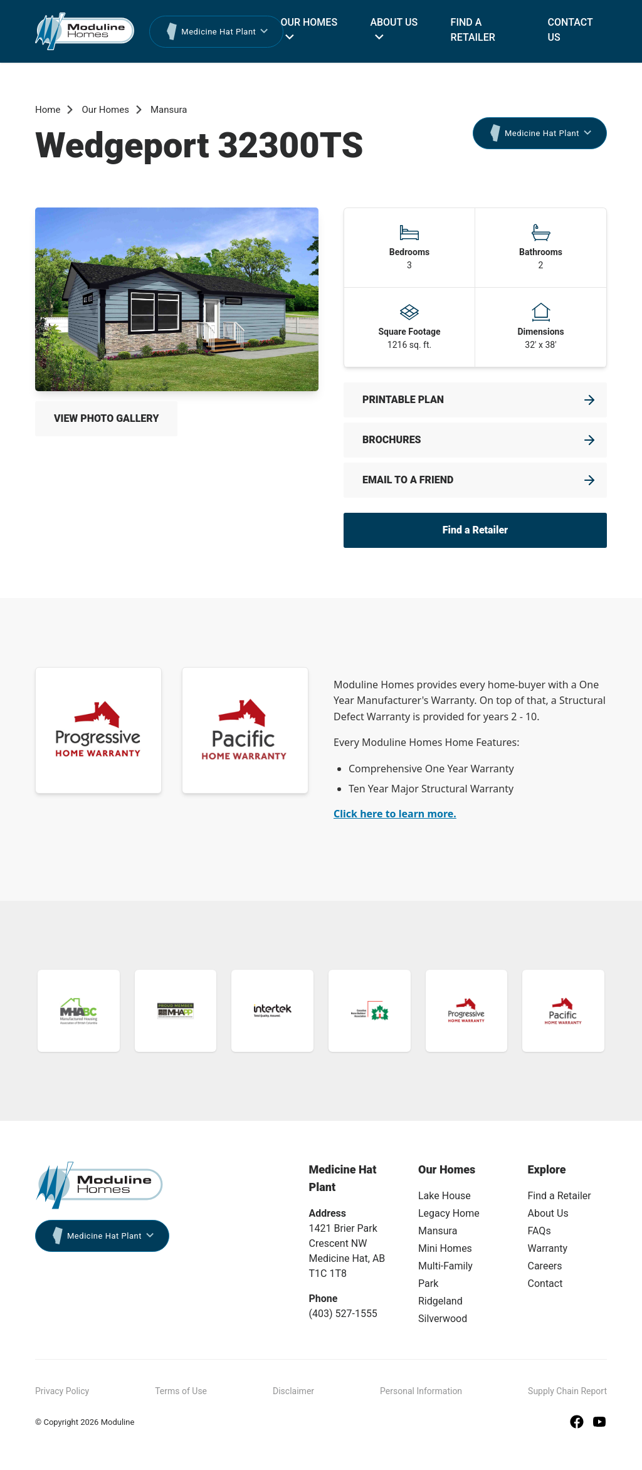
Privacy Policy (62, 1391)
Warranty (548, 1248)
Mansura (168, 109)
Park (428, 1283)
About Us (394, 22)
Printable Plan (403, 400)
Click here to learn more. (395, 814)
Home (47, 109)
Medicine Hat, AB (347, 1258)
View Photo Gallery (106, 418)
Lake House (444, 1196)
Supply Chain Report (567, 1391)
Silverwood (442, 1319)
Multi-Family (445, 1266)
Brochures (391, 440)
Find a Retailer (473, 29)
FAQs (539, 1231)
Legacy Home (449, 1213)
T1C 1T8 (328, 1273)
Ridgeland (440, 1301)
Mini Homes (445, 1248)
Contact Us (570, 29)
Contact (545, 1283)
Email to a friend (407, 480)
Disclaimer (293, 1391)
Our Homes (308, 22)
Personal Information (421, 1391)
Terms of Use (181, 1391)
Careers (545, 1266)
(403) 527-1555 (343, 1314)
